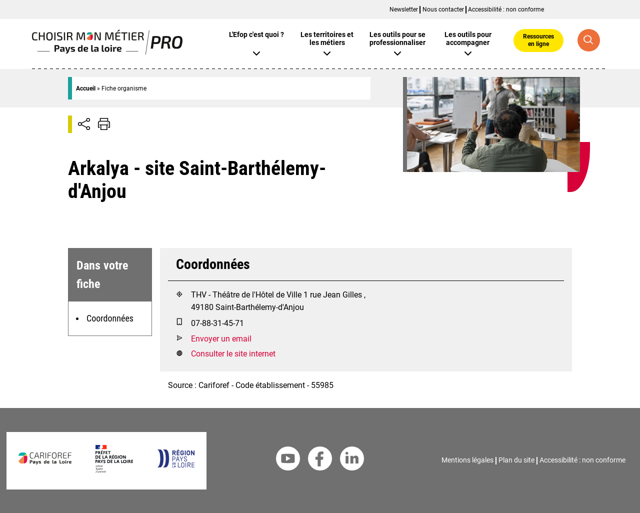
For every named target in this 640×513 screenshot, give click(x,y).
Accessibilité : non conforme (506, 9)
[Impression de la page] (104, 124)
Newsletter (404, 9)
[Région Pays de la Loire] (175, 465)
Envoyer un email (221, 339)
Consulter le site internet (233, 353)
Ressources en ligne (538, 40)
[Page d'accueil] (107, 51)
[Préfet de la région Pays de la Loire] (114, 469)
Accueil (86, 88)
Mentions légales (468, 460)
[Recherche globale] (589, 40)
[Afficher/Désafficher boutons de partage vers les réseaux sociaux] (84, 124)
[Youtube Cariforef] (288, 460)
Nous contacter (443, 9)
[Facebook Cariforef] (320, 460)
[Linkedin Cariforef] (352, 460)
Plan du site (516, 460)
